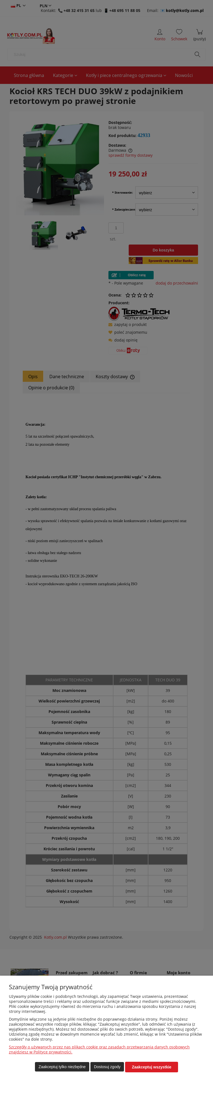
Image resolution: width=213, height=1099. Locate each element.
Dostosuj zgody (107, 1067)
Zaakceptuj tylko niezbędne (62, 1067)
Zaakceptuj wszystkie (151, 1067)
